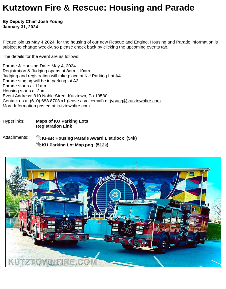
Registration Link (54, 125)
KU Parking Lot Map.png (67, 144)
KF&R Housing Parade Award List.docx (83, 138)
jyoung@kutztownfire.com (135, 100)
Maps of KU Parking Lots (62, 120)
